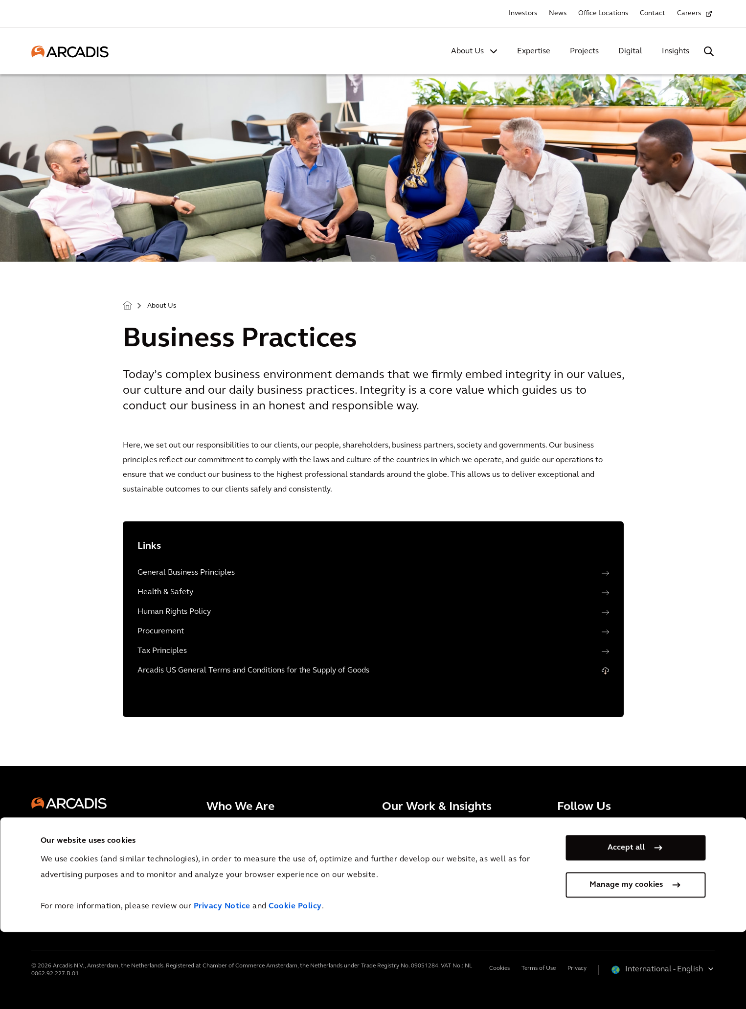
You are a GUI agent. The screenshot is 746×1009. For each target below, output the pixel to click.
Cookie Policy (295, 983)
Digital (630, 51)
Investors (523, 13)
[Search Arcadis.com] (709, 51)
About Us (467, 51)
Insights (675, 51)
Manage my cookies (626, 962)
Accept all (626, 925)
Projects (584, 51)
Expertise (533, 51)
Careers (689, 13)
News (557, 13)
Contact (652, 13)
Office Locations (603, 13)
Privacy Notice (222, 983)
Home (127, 305)
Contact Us (61, 890)
